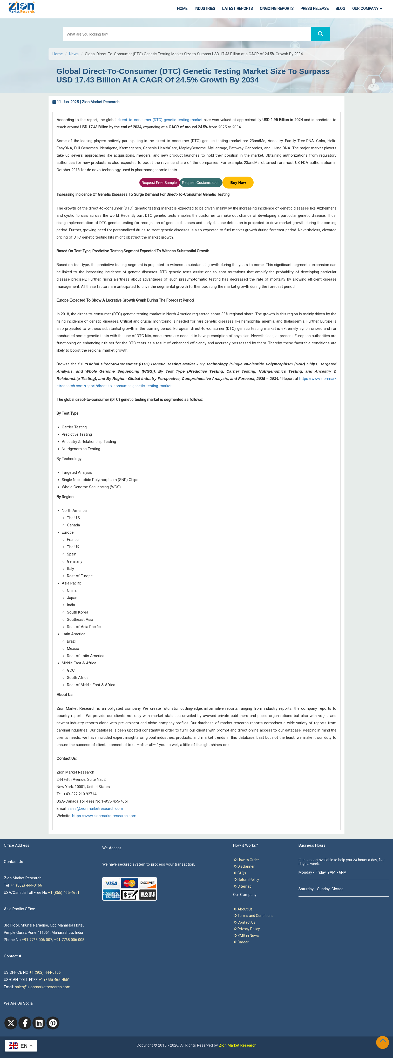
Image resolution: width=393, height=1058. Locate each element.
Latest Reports (237, 8)
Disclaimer (244, 866)
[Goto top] (384, 1041)
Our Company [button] (367, 8)
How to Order (246, 860)
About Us (243, 909)
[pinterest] (52, 1023)
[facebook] (24, 1023)
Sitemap (242, 886)
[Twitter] (10, 1023)
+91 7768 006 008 (69, 939)
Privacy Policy (246, 929)
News (74, 54)
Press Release (315, 8)
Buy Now (238, 182)
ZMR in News (246, 936)
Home (182, 8)
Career (241, 942)
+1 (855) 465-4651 (63, 892)
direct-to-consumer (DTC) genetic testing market (160, 119)
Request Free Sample (159, 182)
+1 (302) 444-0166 (26, 885)
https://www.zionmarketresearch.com (104, 815)
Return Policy (246, 880)
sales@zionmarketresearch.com (95, 808)
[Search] (320, 34)
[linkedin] (38, 1023)
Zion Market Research (237, 1045)
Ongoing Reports (277, 8)
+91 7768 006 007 (37, 939)
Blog (340, 8)
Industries (204, 8)
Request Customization (201, 182)
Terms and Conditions (253, 916)
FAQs (239, 873)
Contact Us (244, 922)
